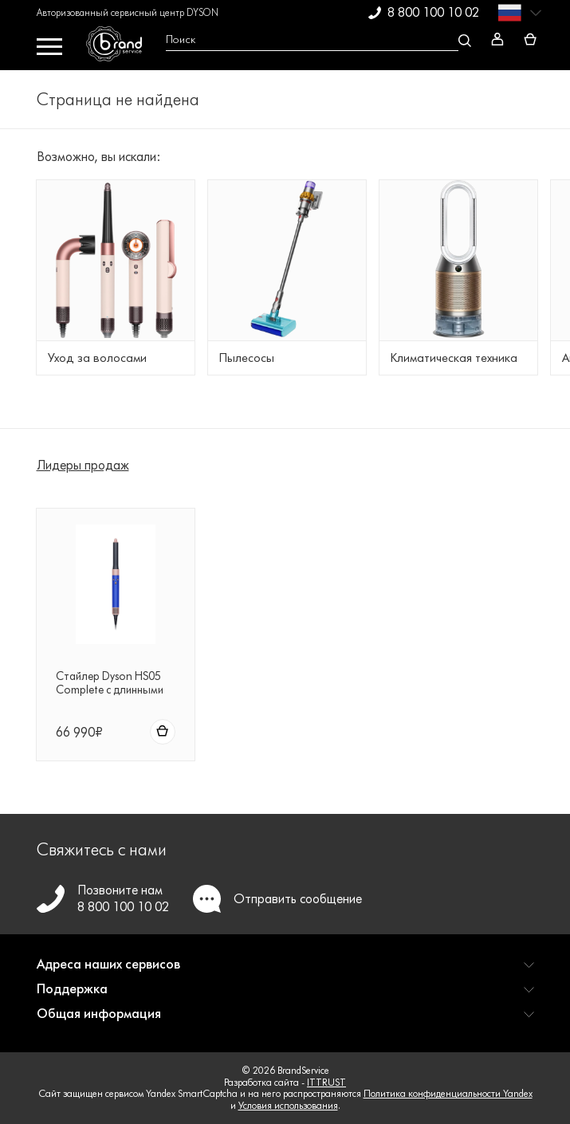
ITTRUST (326, 1082)
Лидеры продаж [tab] (83, 465)
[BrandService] (120, 48)
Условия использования (288, 1105)
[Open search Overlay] (316, 40)
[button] (285, 970)
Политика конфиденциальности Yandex (448, 1093)
